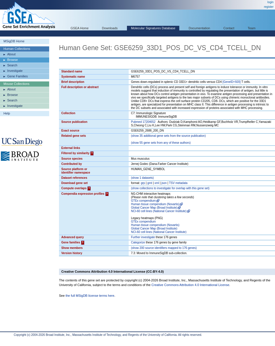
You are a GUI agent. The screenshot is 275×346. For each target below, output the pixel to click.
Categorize (138, 242)
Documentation (199, 28)
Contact (229, 28)
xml (156, 183)
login (270, 2)
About (11, 54)
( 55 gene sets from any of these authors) (161, 142)
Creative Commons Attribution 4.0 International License (190, 285)
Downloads (109, 28)
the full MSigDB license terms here (90, 295)
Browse (12, 59)
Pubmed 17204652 (143, 121)
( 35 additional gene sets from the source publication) (168, 135)
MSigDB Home (14, 41)
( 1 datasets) (142, 177)
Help (6, 113)
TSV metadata (178, 183)
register (269, 6)
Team (252, 28)
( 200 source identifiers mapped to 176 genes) (164, 248)
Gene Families (17, 76)
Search (12, 65)
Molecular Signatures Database (153, 28)
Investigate (15, 70)
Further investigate (143, 237)
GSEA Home (79, 28)
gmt (149, 183)
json (164, 183)
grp (143, 183)
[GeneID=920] (232, 81)
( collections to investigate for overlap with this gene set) (170, 188)
